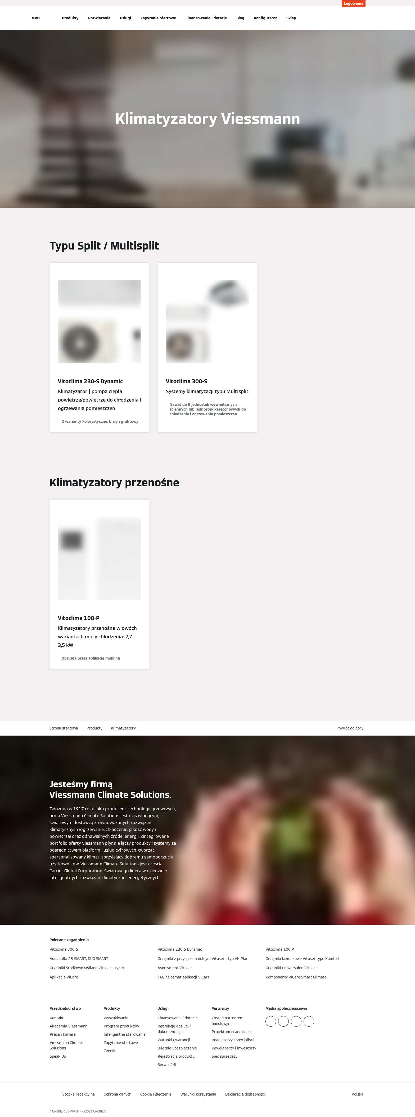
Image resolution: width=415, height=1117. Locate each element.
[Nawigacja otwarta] (36, 18)
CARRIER (99, 1111)
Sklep (291, 18)
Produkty (70, 18)
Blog (240, 18)
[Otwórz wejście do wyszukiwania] (363, 18)
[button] (351, 728)
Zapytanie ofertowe (158, 18)
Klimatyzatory (123, 728)
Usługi (125, 18)
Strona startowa (63, 728)
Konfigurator (265, 18)
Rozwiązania (99, 18)
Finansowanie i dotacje (206, 18)
